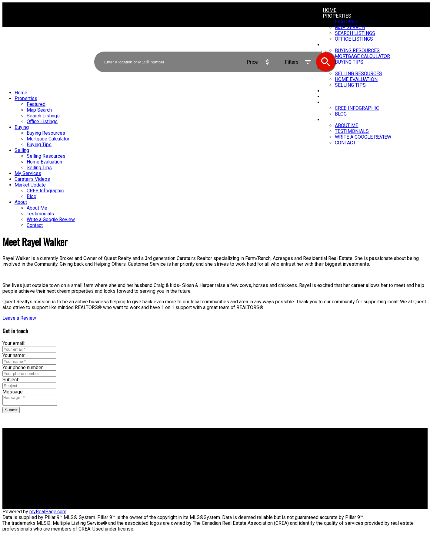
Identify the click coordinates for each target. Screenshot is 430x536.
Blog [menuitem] (341, 114)
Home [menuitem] (329, 10)
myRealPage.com (47, 513)
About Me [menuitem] (346, 125)
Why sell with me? (239, 452)
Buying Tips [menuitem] (39, 144)
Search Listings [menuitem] (43, 116)
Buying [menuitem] (22, 127)
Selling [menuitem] (22, 150)
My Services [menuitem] (338, 91)
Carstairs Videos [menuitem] (344, 96)
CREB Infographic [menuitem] (357, 108)
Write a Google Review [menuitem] (363, 137)
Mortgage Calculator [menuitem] (48, 139)
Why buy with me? (130, 452)
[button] (19, 318)
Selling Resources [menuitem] (46, 156)
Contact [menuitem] (345, 143)
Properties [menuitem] (337, 16)
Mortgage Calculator (132, 458)
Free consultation (238, 464)
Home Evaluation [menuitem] (44, 162)
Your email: (13, 343)
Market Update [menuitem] (342, 102)
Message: (13, 392)
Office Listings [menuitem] (42, 121)
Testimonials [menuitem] (352, 131)
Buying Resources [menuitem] (46, 133)
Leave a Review (19, 318)
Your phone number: (23, 367)
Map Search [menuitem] (39, 110)
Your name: (13, 355)
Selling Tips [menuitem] (350, 85)
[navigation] (215, 159)
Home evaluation (237, 458)
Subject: (10, 380)
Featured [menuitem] (346, 22)
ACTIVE (328, 46)
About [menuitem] (330, 120)
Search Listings (127, 464)
